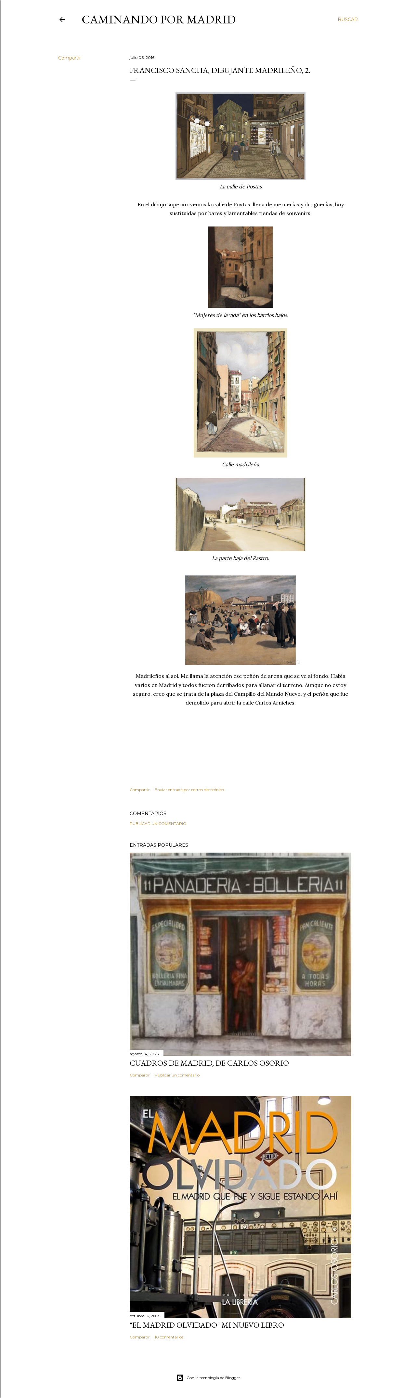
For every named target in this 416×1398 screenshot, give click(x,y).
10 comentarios (169, 1337)
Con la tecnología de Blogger (208, 1378)
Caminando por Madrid (159, 19)
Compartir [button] (69, 58)
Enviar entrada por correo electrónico (189, 789)
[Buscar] (348, 19)
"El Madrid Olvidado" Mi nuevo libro (207, 1325)
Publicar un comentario (158, 823)
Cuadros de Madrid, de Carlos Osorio (209, 1063)
